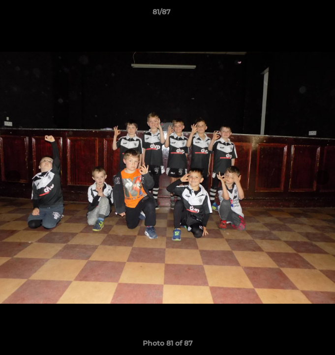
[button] (299, 14)
